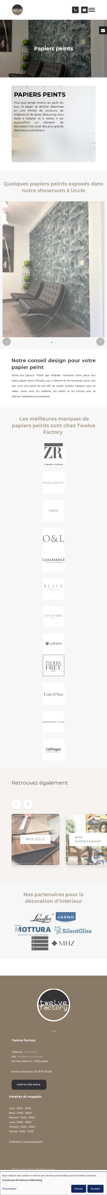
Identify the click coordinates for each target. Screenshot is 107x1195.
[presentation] (6, 344)
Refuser (79, 1188)
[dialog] (53, 1183)
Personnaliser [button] (9, 1188)
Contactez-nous (29, 1084)
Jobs (53, 1031)
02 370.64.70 (30, 1052)
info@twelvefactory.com (30, 1056)
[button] (51, 344)
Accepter (95, 1188)
